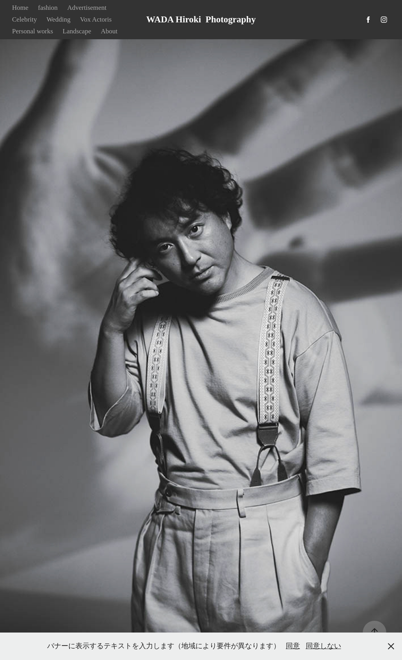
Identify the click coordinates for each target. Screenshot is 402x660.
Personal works (32, 31)
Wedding (58, 19)
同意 (293, 646)
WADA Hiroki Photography (201, 19)
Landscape (77, 31)
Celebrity (24, 19)
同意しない (323, 646)
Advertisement (86, 7)
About (109, 31)
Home (20, 7)
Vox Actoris (95, 19)
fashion (48, 7)
